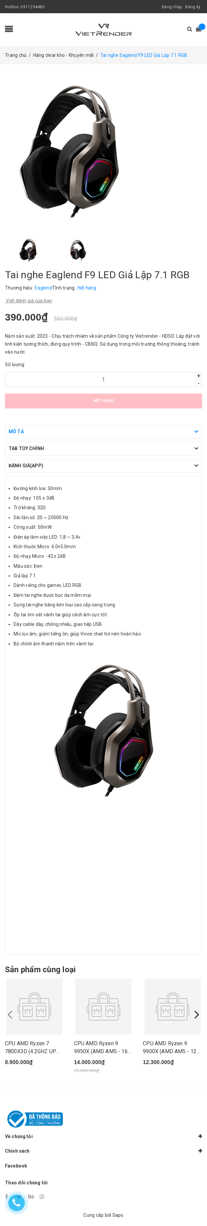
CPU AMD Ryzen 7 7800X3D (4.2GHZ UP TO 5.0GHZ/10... (30, 1051)
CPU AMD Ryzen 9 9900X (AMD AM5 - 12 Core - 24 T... (169, 1051)
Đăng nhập (172, 7)
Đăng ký (192, 7)
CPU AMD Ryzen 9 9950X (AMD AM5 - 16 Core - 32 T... (101, 1051)
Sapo (118, 1215)
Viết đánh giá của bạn (28, 300)
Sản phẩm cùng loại (40, 969)
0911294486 (33, 7)
